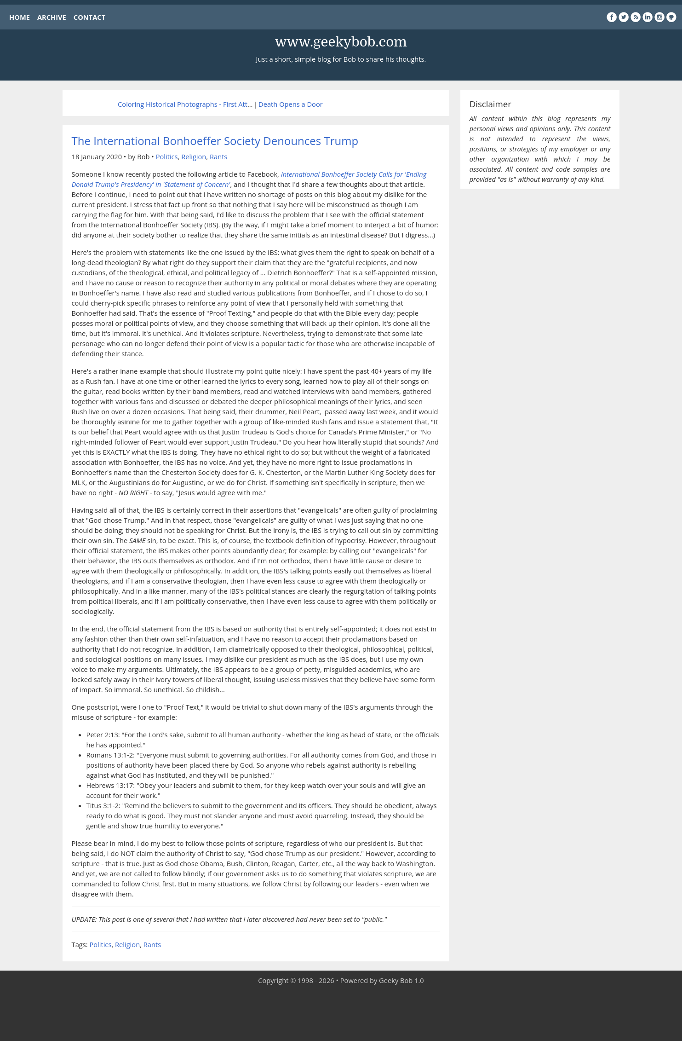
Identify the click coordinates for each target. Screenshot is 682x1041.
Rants (218, 156)
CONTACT (89, 17)
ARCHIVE (51, 17)
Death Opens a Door (290, 104)
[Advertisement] (341, 1013)
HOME (19, 17)
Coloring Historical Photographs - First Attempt (191, 104)
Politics (167, 156)
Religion (193, 156)
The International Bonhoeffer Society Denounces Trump (215, 140)
